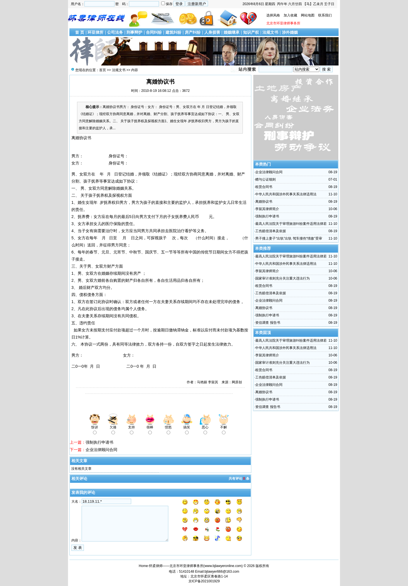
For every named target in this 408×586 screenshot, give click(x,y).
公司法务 (115, 32)
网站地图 (307, 15)
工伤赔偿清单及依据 (270, 231)
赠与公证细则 (265, 179)
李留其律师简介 (267, 209)
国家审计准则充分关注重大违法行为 (282, 278)
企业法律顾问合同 (101, 449)
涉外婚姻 (290, 32)
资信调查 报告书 (267, 323)
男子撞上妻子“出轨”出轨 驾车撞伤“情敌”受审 (288, 238)
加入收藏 (290, 15)
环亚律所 (95, 32)
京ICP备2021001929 (204, 581)
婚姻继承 (231, 32)
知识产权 (251, 32)
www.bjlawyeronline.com (223, 566)
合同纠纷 (154, 32)
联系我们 (325, 15)
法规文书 (270, 32)
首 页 (79, 32)
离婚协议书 (263, 202)
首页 (102, 70)
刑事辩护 (134, 32)
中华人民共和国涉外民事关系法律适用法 (285, 194)
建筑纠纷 (173, 32)
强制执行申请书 (99, 442)
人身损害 (212, 32)
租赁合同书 (263, 187)
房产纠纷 (193, 32)
